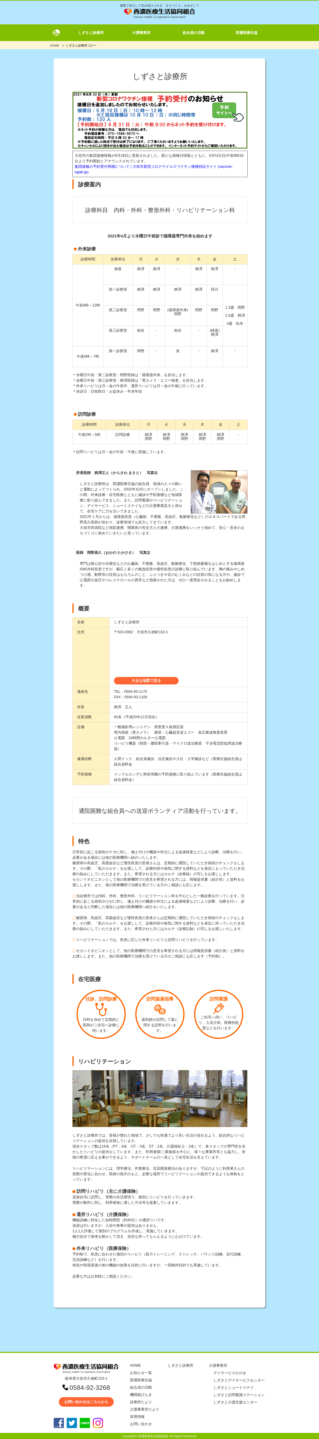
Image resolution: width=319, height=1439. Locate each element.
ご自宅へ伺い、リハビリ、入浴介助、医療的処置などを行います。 (218, 1010)
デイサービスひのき (229, 1373)
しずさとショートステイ (233, 1388)
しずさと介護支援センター (235, 1402)
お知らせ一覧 (141, 1373)
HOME (135, 1365)
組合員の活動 (194, 33)
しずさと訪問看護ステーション (239, 1395)
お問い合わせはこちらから (86, 1402)
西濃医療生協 (247, 33)
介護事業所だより (144, 1409)
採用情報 (137, 1417)
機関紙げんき (141, 1395)
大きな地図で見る (146, 681)
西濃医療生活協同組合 (153, 1436)
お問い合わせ (141, 1424)
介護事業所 (141, 33)
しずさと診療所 (91, 33)
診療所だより (141, 1402)
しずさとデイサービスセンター (239, 1380)
